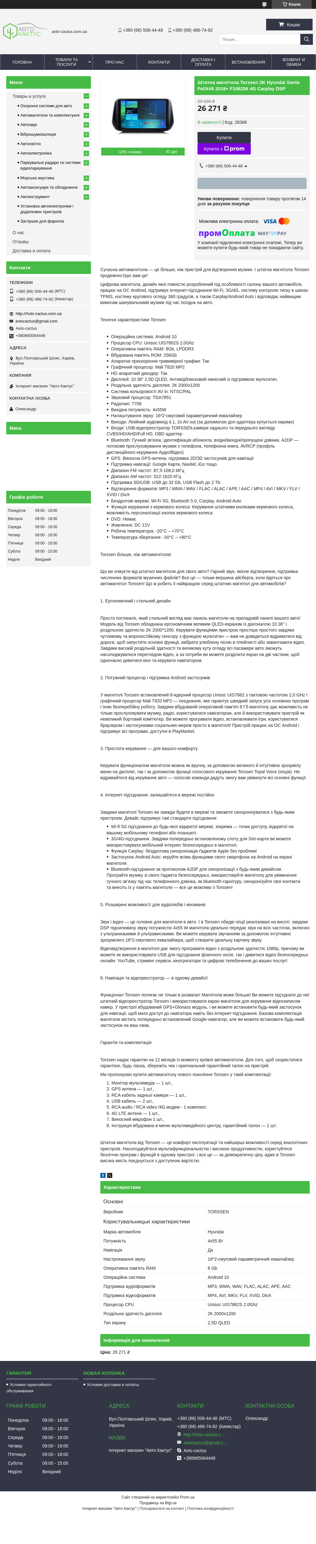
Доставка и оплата (31, 250)
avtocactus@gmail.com (36, 321)
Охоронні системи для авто (46, 105)
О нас (18, 232)
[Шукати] (306, 39)
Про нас (115, 62)
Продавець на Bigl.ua (158, 1503)
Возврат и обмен (293, 62)
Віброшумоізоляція (38, 134)
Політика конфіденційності (210, 1508)
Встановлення (248, 62)
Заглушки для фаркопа (42, 221)
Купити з (224, 149)
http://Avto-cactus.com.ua (38, 313)
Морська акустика (37, 178)
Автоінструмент (35, 196)
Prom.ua (187, 1497)
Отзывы (21, 241)
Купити (224, 137)
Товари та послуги (66, 62)
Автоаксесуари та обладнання (48, 187)
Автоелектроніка (35, 153)
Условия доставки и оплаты (113, 1384)
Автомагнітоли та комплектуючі (50, 115)
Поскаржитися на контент (162, 1508)
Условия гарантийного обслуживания (29, 1387)
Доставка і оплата (203, 62)
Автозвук (28, 124)
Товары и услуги (29, 96)
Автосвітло (30, 143)
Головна (22, 62)
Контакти (159, 62)
